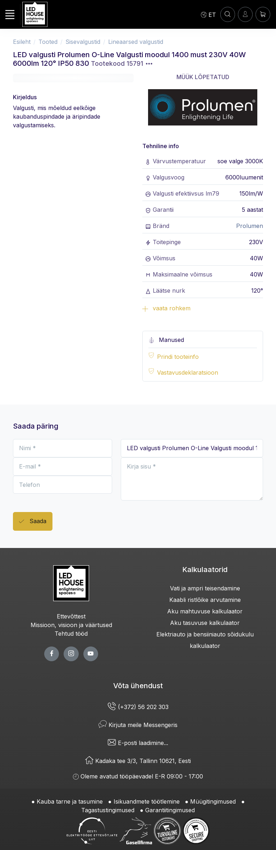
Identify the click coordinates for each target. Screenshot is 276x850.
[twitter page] (71, 653)
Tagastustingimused (107, 810)
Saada (32, 521)
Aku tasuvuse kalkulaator (205, 622)
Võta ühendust (138, 685)
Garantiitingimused (170, 810)
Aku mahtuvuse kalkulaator (205, 611)
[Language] (208, 14)
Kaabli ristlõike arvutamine (205, 599)
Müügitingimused (213, 801)
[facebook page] (51, 653)
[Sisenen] (245, 14)
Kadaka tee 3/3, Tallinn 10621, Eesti (138, 760)
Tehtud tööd (71, 633)
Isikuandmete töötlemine (147, 801)
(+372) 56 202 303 (138, 706)
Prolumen (249, 225)
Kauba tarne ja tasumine (70, 801)
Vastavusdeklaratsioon (187, 372)
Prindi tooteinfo (178, 356)
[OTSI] (227, 14)
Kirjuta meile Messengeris (138, 724)
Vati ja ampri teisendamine (205, 588)
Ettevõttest (71, 616)
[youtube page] (90, 653)
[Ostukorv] (263, 14)
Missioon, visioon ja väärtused (71, 625)
